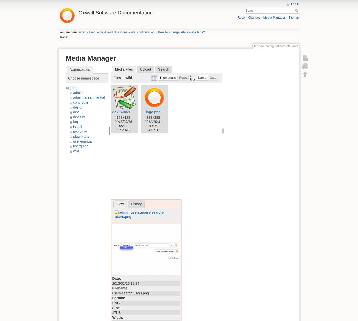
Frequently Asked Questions (108, 32)
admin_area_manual (89, 97)
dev (76, 112)
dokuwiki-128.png (126, 112)
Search (297, 10)
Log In (295, 4)
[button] (168, 78)
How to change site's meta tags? (181, 32)
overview (80, 132)
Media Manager (274, 17)
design (78, 107)
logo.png (153, 112)
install (77, 127)
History (136, 204)
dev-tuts (79, 117)
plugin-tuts (81, 136)
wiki (76, 151)
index (82, 32)
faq (75, 122)
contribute (80, 102)
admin (78, 93)
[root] (74, 88)
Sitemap (294, 17)
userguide (81, 146)
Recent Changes (249, 17)
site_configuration (143, 32)
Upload (145, 69)
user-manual (82, 141)
